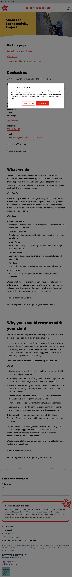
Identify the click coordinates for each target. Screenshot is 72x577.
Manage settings (28, 103)
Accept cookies (42, 103)
